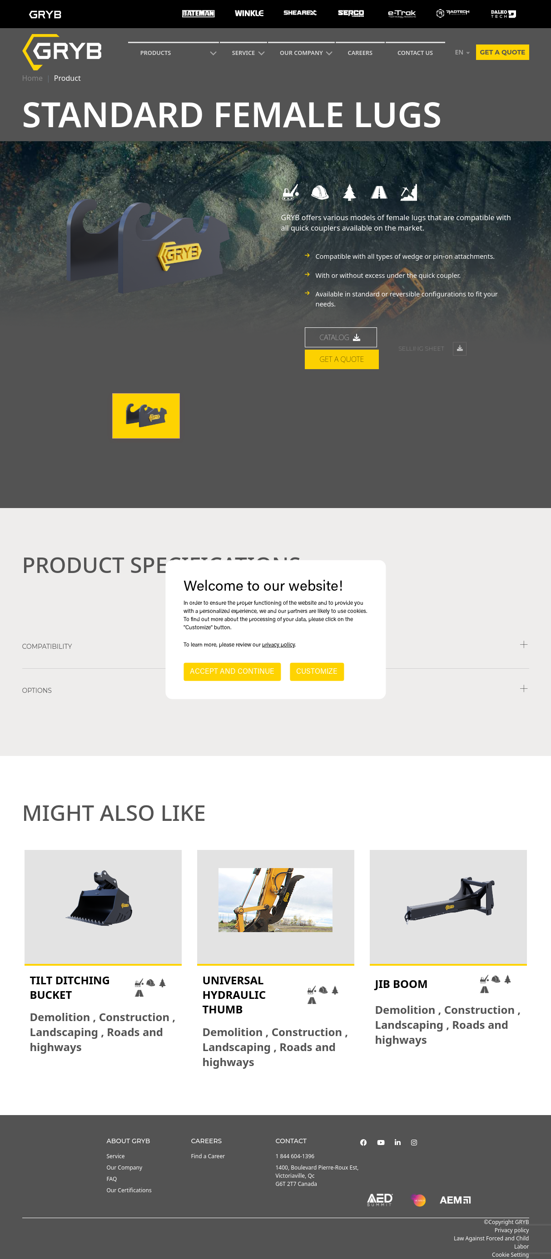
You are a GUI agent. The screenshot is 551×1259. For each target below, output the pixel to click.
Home (32, 78)
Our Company (301, 53)
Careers (360, 53)
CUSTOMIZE (317, 672)
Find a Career (208, 1156)
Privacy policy (512, 1230)
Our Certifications (129, 1190)
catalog (341, 354)
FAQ (112, 1179)
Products (155, 53)
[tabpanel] (103, 959)
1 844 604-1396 (295, 1156)
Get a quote (502, 52)
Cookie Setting (510, 1255)
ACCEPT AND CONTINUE (232, 672)
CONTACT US (415, 53)
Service (116, 1156)
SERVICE (243, 53)
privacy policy (278, 645)
